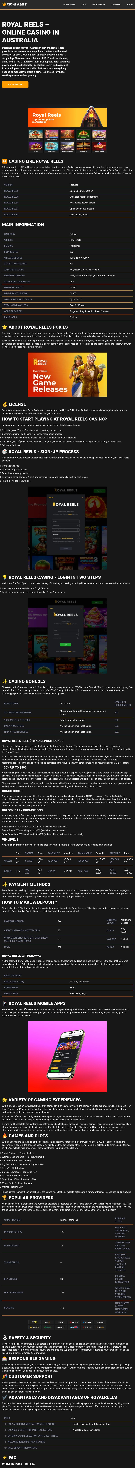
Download (116, 5)
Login (83, 5)
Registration (98, 5)
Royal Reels (69, 5)
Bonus (130, 5)
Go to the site (15, 84)
